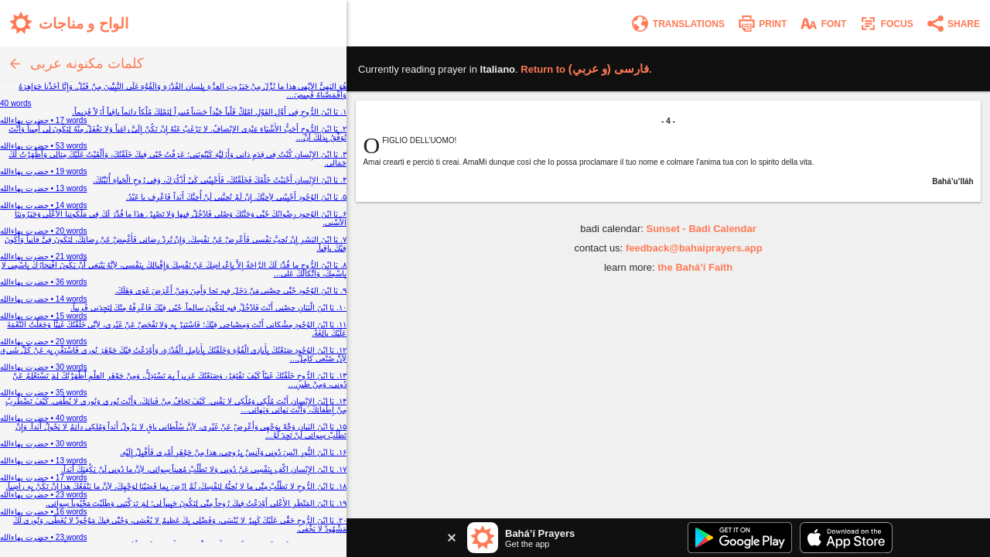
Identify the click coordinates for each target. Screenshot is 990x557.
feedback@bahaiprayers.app (694, 248)
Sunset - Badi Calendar (701, 228)
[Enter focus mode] (885, 23)
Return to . (586, 69)
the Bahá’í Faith (694, 267)
